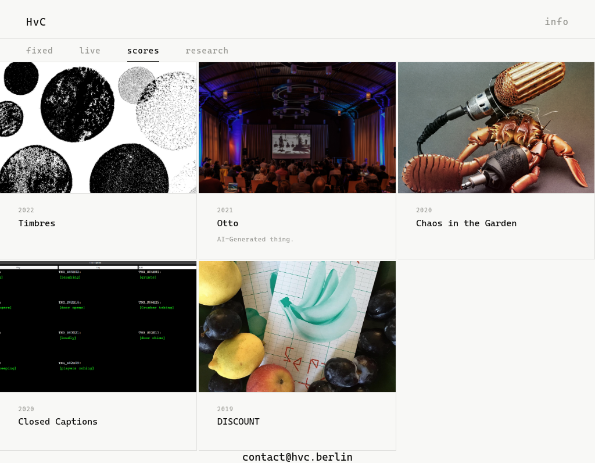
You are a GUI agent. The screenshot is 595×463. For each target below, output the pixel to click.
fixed (39, 50)
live (90, 50)
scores (143, 50)
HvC (36, 22)
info (556, 21)
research (206, 50)
